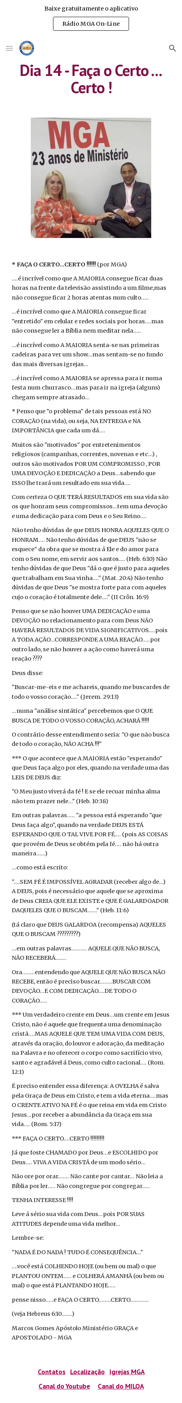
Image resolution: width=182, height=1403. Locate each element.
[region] (91, 18)
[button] (9, 48)
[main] (91, 78)
